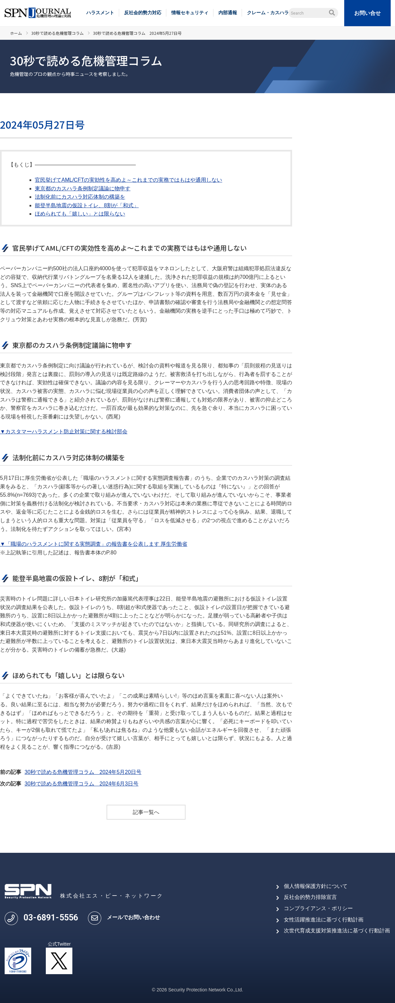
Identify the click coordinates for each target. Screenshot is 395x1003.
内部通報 (227, 12)
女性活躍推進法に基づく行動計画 (323, 919)
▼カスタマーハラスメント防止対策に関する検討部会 (63, 431)
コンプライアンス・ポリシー (318, 908)
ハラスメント (100, 12)
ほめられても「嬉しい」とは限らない (80, 214)
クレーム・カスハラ (268, 12)
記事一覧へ (146, 812)
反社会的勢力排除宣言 (310, 897)
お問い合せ (367, 13)
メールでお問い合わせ (133, 917)
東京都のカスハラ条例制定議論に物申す (82, 188)
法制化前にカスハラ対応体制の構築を (80, 197)
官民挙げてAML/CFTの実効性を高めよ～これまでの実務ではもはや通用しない (128, 180)
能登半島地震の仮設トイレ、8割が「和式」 (87, 205)
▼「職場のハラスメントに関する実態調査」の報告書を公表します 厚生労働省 (93, 544)
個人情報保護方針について (316, 886)
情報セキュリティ (189, 12)
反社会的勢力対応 (142, 12)
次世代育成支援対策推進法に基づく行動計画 (337, 930)
